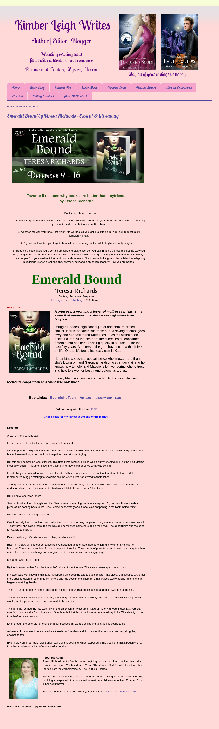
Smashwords (103, 397)
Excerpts (17, 96)
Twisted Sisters (146, 87)
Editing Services (43, 96)
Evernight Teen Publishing (66, 300)
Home (16, 87)
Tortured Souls (116, 87)
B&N (118, 397)
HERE (93, 409)
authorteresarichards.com (120, 691)
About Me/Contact (75, 96)
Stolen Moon (89, 87)
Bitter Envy (37, 87)
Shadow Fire (63, 87)
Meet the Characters (179, 87)
